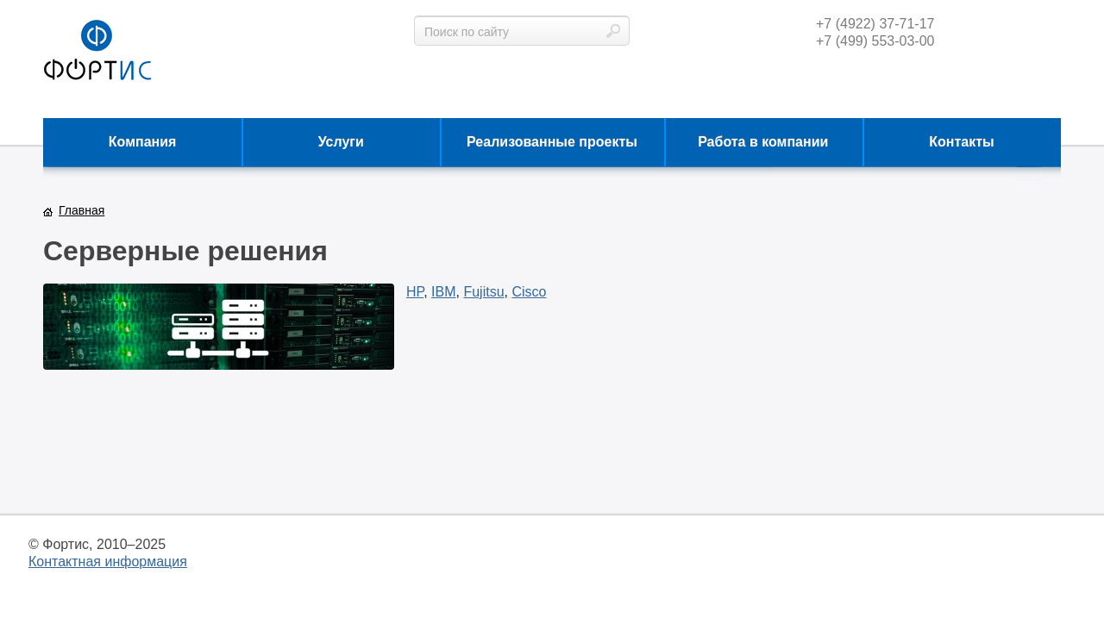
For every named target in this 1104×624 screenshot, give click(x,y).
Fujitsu (483, 291)
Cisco (528, 291)
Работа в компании (763, 141)
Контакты (961, 141)
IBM (443, 291)
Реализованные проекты (552, 141)
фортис (97, 51)
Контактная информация (107, 561)
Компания (143, 141)
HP (414, 291)
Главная (81, 210)
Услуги (341, 141)
